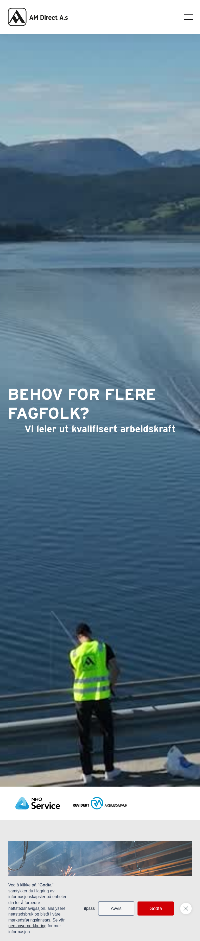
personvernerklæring (27, 926)
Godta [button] (155, 908)
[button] (188, 17)
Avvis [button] (116, 908)
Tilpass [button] (88, 908)
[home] (38, 17)
